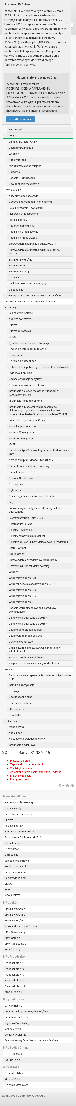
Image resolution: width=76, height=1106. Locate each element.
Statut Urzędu (17, 265)
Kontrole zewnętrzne (21, 438)
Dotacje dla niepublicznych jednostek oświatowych (39, 367)
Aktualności (16, 732)
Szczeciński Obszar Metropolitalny (29, 566)
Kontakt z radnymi (15, 866)
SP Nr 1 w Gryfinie (15, 908)
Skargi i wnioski (18, 547)
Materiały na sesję (20, 775)
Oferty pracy (16, 484)
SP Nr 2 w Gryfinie (15, 914)
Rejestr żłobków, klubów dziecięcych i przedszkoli (38, 541)
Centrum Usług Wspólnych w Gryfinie (26, 1011)
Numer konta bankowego (19, 802)
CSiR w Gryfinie (13, 1005)
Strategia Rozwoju (19, 271)
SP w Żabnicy (12, 949)
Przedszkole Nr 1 (15, 962)
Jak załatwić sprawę (21, 313)
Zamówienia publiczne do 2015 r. (28, 623)
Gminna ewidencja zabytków (25, 379)
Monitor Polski (13, 1079)
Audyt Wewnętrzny (20, 318)
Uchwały (14, 277)
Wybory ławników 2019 (22, 589)
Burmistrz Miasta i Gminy (23, 141)
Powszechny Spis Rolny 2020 (26, 517)
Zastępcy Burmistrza (21, 147)
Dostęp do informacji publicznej (27, 348)
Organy (9, 135)
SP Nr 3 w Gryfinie (15, 920)
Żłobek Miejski (13, 992)
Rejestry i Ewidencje (20, 529)
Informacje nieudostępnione (25, 400)
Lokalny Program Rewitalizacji (26, 207)
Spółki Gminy (16, 553)
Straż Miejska (16, 129)
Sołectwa (14, 171)
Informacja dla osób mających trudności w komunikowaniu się (34, 392)
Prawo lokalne (13, 189)
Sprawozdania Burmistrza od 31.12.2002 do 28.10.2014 (34, 251)
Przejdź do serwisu (21, 119)
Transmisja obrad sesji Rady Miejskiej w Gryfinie (33, 295)
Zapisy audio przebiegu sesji (26, 629)
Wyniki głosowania (21, 768)
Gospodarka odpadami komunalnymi (30, 201)
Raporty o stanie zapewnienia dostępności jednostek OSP (40, 677)
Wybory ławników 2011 (22, 601)
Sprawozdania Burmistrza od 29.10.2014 (32, 243)
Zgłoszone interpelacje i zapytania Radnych (35, 771)
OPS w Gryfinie (13, 1028)
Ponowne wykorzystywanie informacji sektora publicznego (35, 510)
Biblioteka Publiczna (16, 1017)
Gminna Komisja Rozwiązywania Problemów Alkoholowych (35, 649)
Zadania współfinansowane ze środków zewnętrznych (32, 609)
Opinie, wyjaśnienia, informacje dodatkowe (34, 496)
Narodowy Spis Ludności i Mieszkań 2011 (33, 460)
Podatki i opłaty (18, 219)
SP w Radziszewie (15, 943)
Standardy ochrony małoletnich (27, 657)
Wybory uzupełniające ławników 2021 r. (32, 583)
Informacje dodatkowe (22, 744)
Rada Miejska (17, 159)
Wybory (13, 571)
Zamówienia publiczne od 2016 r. (28, 617)
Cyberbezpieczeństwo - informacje (29, 343)
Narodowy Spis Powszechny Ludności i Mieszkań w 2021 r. (39, 452)
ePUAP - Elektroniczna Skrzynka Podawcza (30, 301)
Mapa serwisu (17, 726)
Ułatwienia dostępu (20, 703)
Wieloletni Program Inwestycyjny (27, 283)
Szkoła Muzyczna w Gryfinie (21, 926)
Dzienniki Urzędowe (16, 1085)
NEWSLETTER (13, 895)
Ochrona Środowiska (21, 478)
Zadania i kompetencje (22, 177)
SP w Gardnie (12, 938)
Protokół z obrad (20, 760)
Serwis (9, 669)
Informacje (11, 307)
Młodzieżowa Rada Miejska (25, 166)
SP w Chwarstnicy (15, 932)
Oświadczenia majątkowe (24, 183)
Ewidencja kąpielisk (20, 372)
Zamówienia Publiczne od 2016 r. (24, 837)
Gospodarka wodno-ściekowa (27, 385)
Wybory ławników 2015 (22, 595)
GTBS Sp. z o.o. (14, 1053)
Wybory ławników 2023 (22, 577)
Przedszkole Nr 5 (15, 986)
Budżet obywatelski (20, 330)
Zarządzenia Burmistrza (18, 814)
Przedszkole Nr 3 (15, 974)
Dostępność (16, 355)
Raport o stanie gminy (21, 225)
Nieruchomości (18, 472)
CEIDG (12, 336)
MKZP (12, 444)
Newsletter (15, 715)
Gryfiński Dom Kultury (17, 1023)
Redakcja (14, 691)
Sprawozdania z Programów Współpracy (33, 559)
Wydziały (14, 153)
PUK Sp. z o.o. (13, 1059)
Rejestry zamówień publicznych (27, 535)
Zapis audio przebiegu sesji (26, 764)
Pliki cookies (16, 709)
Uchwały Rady (13, 808)
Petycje (13, 502)
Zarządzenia (16, 289)
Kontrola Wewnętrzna (21, 432)
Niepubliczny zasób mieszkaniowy (29, 466)
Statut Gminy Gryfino (20, 259)
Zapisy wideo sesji (16, 877)
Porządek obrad (19, 779)
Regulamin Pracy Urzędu (23, 237)
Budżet (13, 325)
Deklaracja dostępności (23, 360)
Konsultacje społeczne (22, 426)
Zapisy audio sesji (15, 872)
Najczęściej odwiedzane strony (27, 738)
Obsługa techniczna (20, 696)
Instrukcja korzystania (21, 685)
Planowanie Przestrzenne (23, 213)
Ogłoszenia (15, 490)
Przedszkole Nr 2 (15, 968)
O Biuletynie (11, 721)
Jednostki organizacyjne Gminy (27, 420)
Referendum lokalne (20, 523)
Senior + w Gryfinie (15, 1034)
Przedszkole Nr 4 (15, 980)
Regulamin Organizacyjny (23, 231)
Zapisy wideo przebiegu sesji (26, 635)
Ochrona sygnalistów (21, 641)
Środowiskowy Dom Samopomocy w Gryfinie (31, 1040)
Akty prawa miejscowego (24, 195)
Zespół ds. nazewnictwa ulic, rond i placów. (34, 663)
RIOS (7, 889)
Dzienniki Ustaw (14, 1073)
